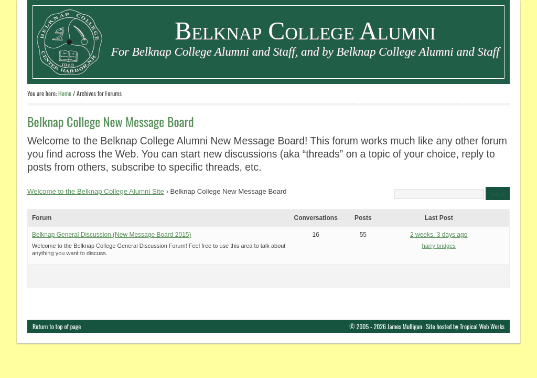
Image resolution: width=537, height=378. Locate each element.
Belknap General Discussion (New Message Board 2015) (111, 234)
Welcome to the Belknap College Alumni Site (95, 191)
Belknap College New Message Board (110, 121)
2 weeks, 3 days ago (438, 234)
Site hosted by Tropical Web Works (465, 326)
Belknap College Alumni (305, 31)
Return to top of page (57, 326)
